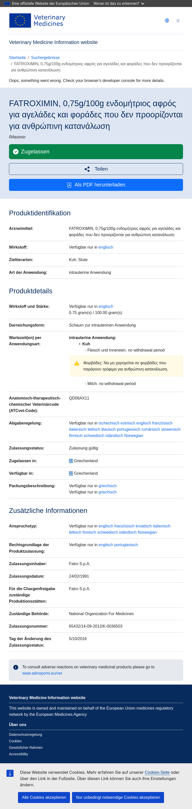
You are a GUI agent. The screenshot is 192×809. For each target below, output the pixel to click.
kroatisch (144, 526)
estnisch (127, 423)
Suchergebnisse (45, 57)
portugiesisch (128, 429)
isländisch (114, 435)
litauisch (108, 429)
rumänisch (151, 429)
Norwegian (133, 435)
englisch (105, 247)
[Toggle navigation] (178, 20)
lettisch (94, 429)
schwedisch (94, 435)
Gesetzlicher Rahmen (26, 748)
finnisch (75, 435)
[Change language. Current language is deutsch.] (167, 20)
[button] (96, 169)
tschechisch (109, 423)
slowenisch (170, 429)
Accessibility (18, 754)
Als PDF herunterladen (96, 185)
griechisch (107, 486)
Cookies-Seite (157, 772)
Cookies (15, 741)
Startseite (17, 57)
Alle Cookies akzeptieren (44, 797)
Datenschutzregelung (25, 735)
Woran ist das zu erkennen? (119, 3)
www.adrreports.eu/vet (42, 673)
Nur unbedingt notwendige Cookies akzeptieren (118, 797)
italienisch (77, 429)
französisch (162, 423)
